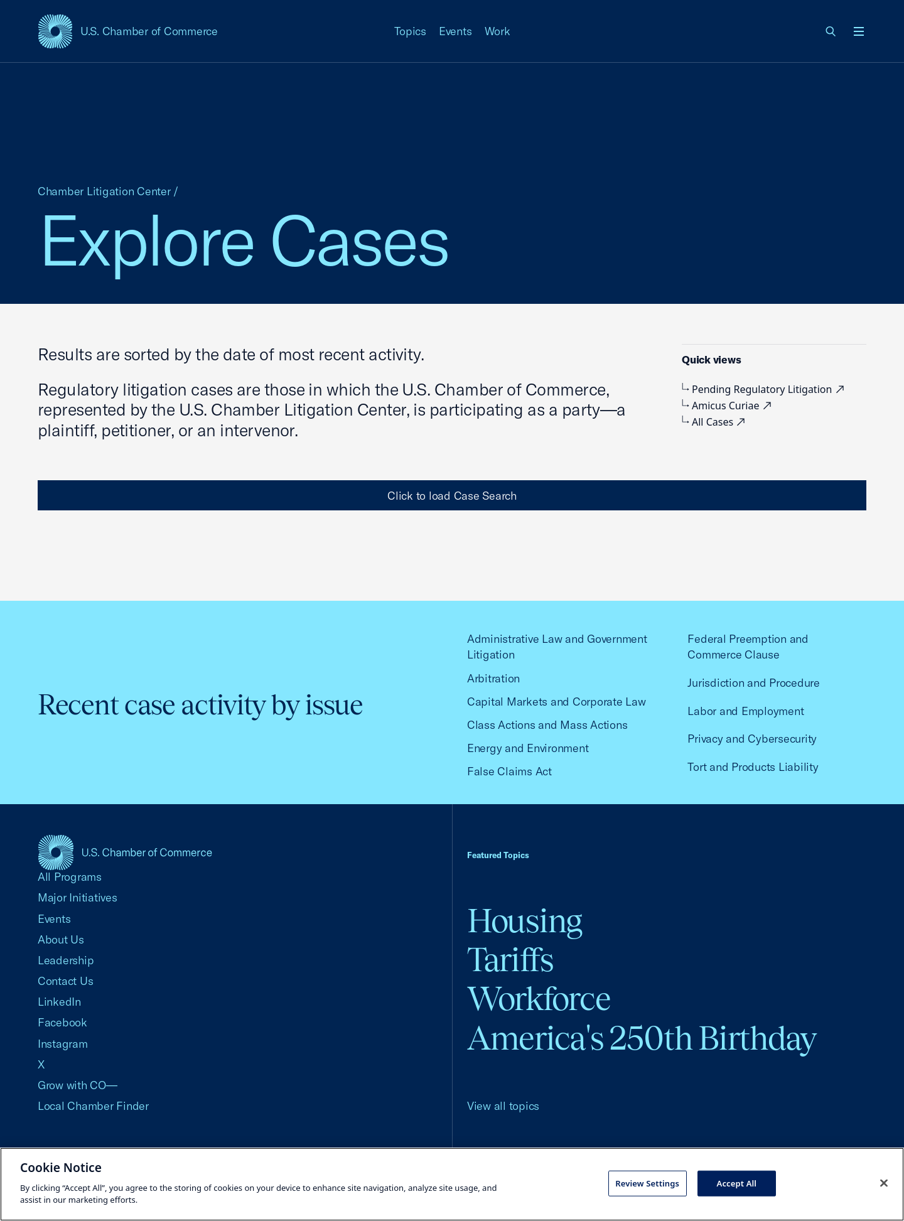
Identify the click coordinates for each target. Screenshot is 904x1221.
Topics (410, 31)
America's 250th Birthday (642, 1038)
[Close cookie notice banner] (884, 1183)
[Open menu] (858, 31)
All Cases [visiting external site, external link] (715, 422)
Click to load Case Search (452, 495)
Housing (524, 920)
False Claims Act (509, 771)
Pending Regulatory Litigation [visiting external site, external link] (765, 389)
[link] (831, 31)
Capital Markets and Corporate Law (556, 701)
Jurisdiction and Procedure (753, 682)
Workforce (538, 998)
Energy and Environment (527, 748)
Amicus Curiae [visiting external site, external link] (728, 405)
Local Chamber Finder (93, 1106)
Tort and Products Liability (752, 767)
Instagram (63, 1043)
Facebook (62, 1022)
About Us (61, 939)
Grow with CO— (77, 1085)
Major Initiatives (77, 897)
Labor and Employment (745, 711)
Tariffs (510, 959)
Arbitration (493, 678)
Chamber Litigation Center (104, 191)
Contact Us (65, 981)
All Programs (70, 876)
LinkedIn (59, 1001)
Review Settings (647, 1182)
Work (497, 31)
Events (455, 31)
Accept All (737, 1182)
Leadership (66, 960)
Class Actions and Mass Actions (547, 725)
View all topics (503, 1106)
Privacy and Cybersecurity (752, 738)
